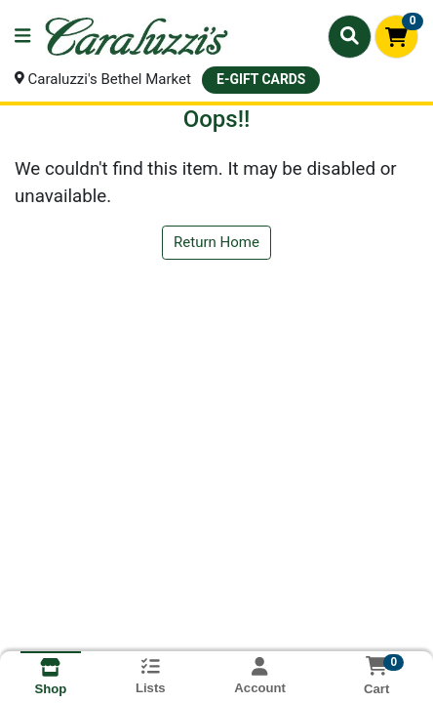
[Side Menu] (22, 37)
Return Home (216, 242)
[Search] (349, 36)
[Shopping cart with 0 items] (396, 37)
